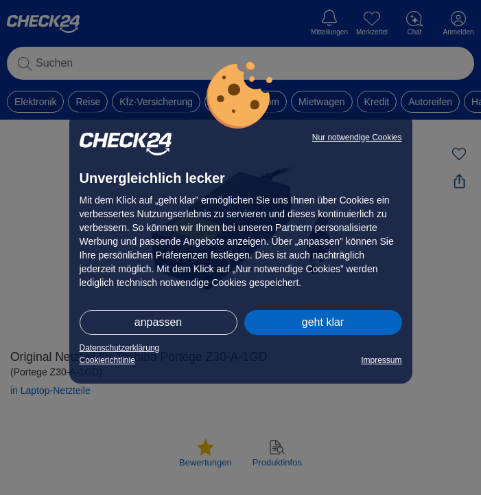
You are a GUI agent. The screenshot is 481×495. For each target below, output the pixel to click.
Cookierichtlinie (107, 360)
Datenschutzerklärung (120, 348)
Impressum (381, 360)
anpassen (158, 322)
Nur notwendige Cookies (357, 137)
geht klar (323, 322)
